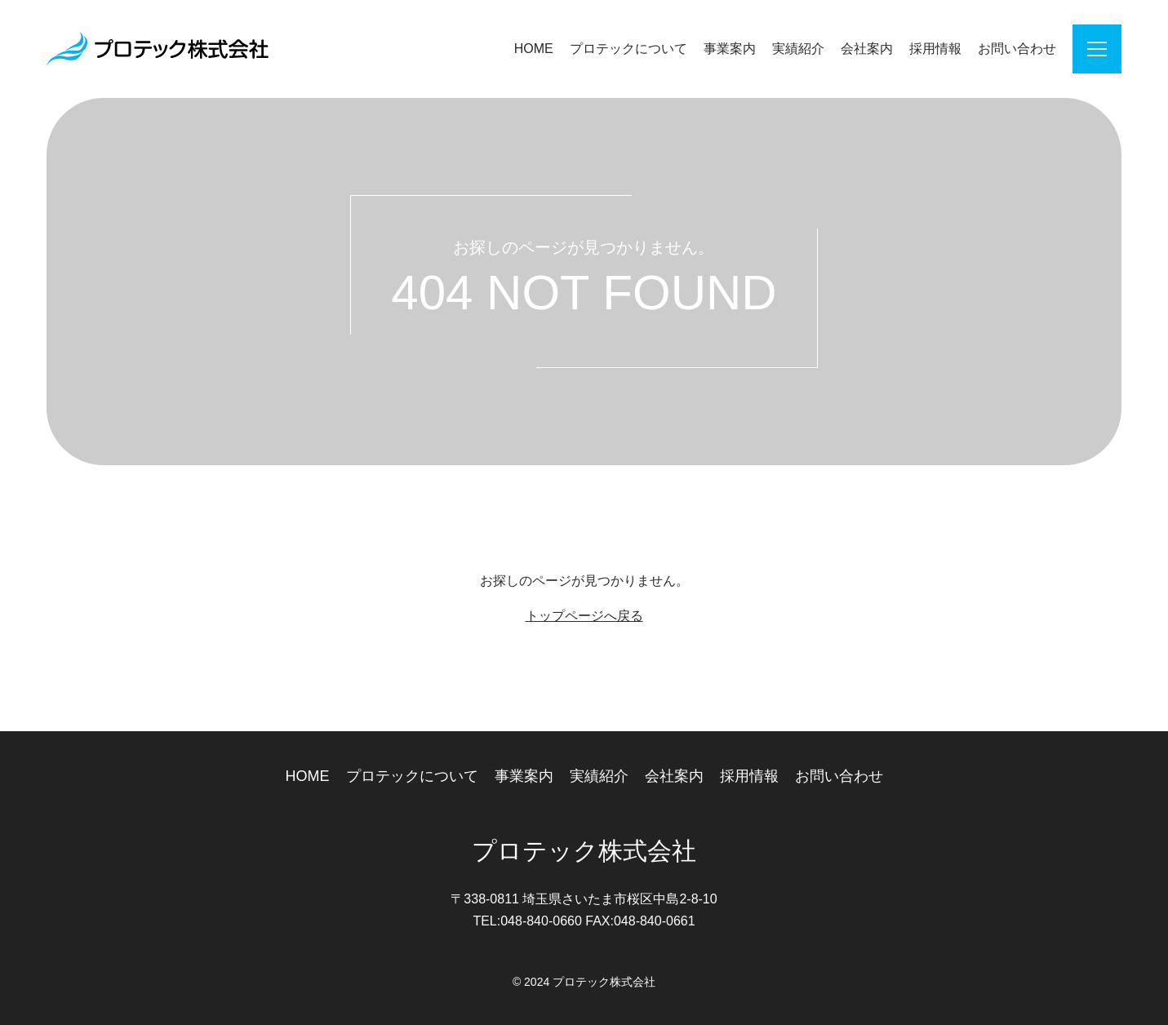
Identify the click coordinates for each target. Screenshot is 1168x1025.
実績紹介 (798, 48)
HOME (533, 48)
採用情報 (935, 48)
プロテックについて (628, 48)
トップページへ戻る (584, 616)
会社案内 (867, 48)
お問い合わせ (1017, 48)
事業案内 (730, 48)
